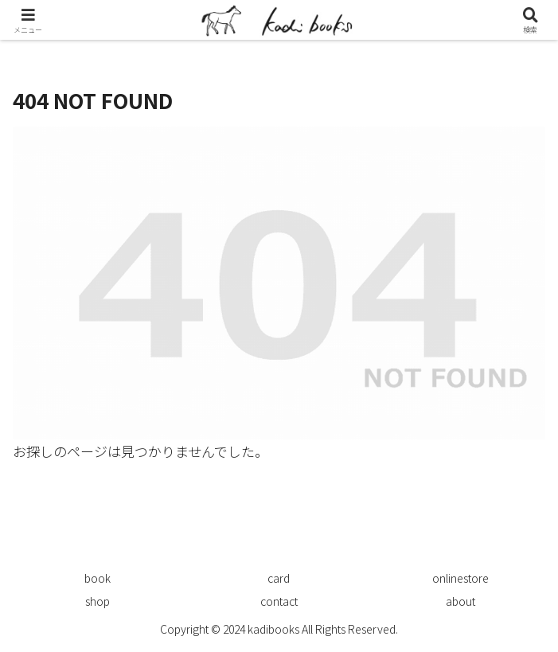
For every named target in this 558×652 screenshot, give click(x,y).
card (278, 578)
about (460, 601)
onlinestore (460, 578)
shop (97, 601)
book (97, 578)
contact (279, 601)
